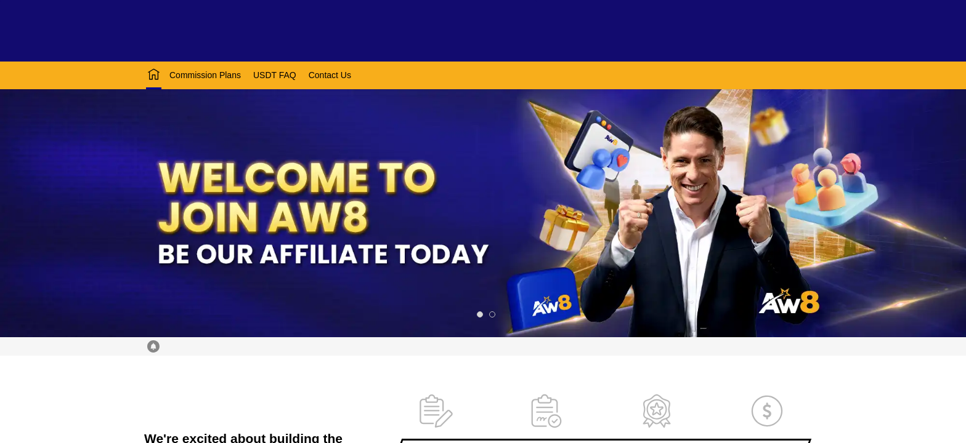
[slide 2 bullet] (492, 314)
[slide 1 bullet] (480, 314)
